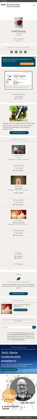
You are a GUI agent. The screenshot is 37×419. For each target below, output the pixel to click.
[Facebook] (11, 51)
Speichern (18, 258)
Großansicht (18, 256)
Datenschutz (28, 417)
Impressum (8, 417)
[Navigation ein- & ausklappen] (34, 5)
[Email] (21, 51)
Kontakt (16, 417)
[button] (34, 327)
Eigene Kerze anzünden (20, 309)
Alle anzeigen (18, 96)
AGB (21, 417)
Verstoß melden (18, 170)
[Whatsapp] (25, 51)
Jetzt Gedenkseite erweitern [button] (9, 369)
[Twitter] (16, 51)
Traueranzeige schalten (18, 94)
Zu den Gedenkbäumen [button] (19, 132)
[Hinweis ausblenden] (35, 57)
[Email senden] (17, 327)
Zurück (4, 1)
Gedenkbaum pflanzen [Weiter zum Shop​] (18, 293)
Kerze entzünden (18, 165)
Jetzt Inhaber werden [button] (27, 63)
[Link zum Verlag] (13, 5)
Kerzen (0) (18, 98)
